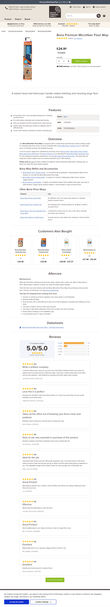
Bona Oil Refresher (52, 290)
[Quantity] (63, 61)
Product (9, 19)
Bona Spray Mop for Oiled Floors (32, 217)
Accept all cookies (17, 602)
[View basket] (104, 15)
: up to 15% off (55, 2)
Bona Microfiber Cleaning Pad (68, 146)
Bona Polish (65, 151)
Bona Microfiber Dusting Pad (64, 156)
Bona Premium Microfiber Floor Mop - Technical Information (42, 327)
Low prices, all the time (15, 25)
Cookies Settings (43, 602)
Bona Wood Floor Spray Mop (31, 198)
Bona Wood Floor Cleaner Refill (34, 177)
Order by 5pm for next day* (42, 25)
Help (98, 7)
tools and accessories (15, 31)
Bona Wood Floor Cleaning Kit (31, 205)
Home (4, 31)
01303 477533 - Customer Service (20, 9)
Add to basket (81, 61)
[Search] (99, 16)
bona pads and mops (44, 31)
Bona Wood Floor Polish (78, 151)
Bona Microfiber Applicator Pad (78, 154)
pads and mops (30, 31)
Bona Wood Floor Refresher (29, 154)
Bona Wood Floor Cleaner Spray (34, 173)
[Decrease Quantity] (59, 61)
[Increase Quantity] (68, 61)
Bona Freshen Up (49, 154)
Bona (65, 117)
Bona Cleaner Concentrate (32, 182)
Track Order (75, 7)
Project (19, 19)
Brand (28, 19)
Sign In (87, 7)
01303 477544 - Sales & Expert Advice (22, 7)
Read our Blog (94, 25)
